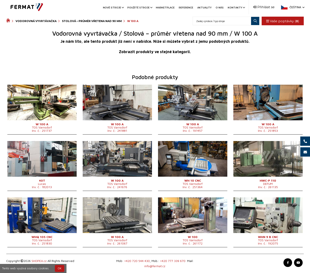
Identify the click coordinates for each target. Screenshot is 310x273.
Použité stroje (139, 7)
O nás (220, 7)
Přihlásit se (264, 7)
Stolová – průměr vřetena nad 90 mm (92, 21)
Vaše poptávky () (282, 21)
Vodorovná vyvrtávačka (36, 21)
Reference (186, 7)
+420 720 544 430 (137, 261)
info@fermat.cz (154, 266)
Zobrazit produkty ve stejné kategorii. (155, 51)
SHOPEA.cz (39, 261)
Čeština (296, 7)
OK (60, 268)
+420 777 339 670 (172, 261)
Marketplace (165, 7)
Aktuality (204, 7)
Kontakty (236, 7)
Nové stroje (113, 7)
